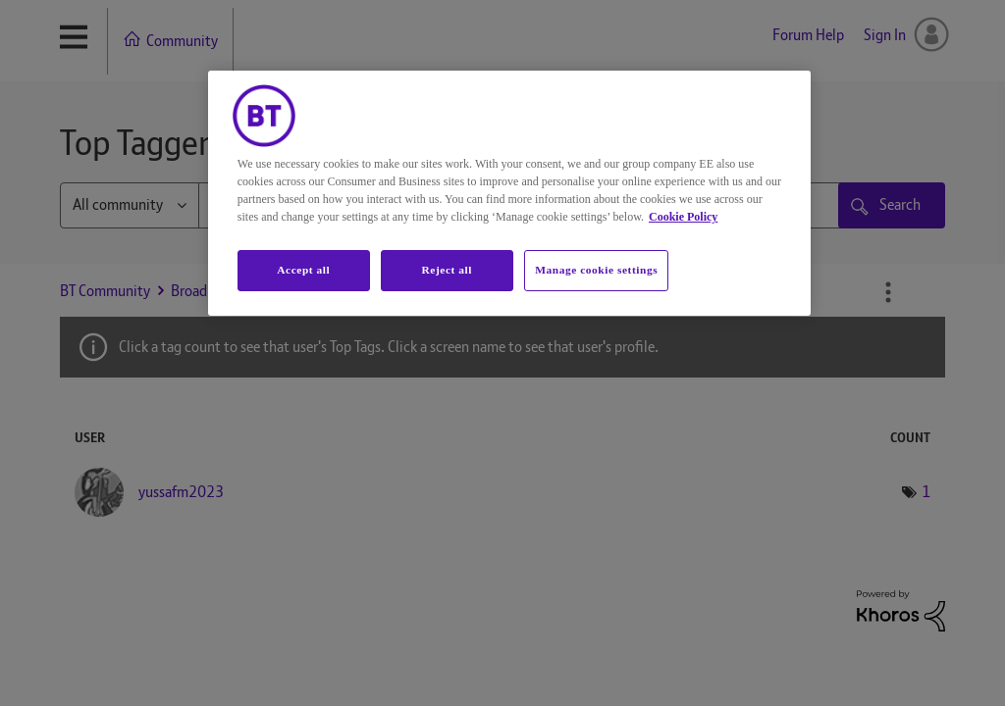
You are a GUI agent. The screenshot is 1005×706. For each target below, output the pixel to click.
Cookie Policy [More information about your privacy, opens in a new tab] (683, 217)
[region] (509, 193)
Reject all (447, 270)
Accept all (303, 270)
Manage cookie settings (596, 270)
